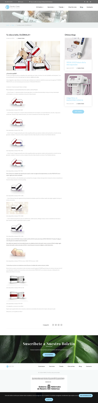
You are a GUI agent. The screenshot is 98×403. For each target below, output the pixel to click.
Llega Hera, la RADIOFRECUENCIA (75, 99)
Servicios (51, 7)
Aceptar (49, 399)
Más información (85, 395)
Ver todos (78, 111)
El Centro (40, 7)
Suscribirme (49, 354)
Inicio (7, 25)
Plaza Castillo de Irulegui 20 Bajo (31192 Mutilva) (41, 1)
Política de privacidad (53, 372)
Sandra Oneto (21, 38)
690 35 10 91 (9, 1)
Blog (81, 7)
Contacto (90, 7)
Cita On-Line (72, 7)
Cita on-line (71, 366)
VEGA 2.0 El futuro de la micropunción (76, 63)
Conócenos (41, 366)
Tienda (61, 7)
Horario (21, 1)
